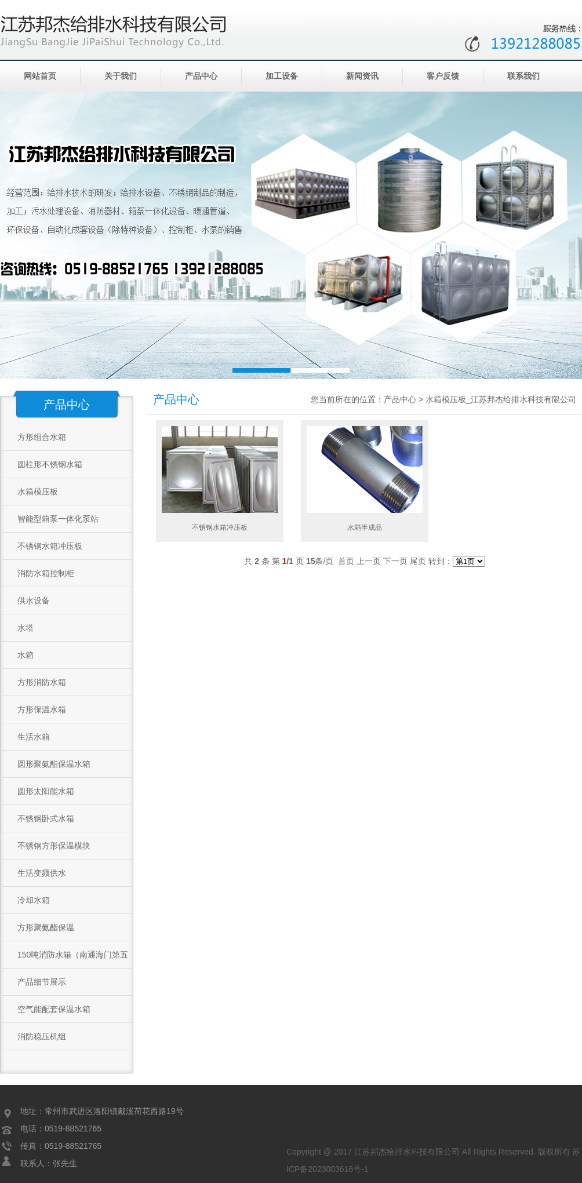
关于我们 (120, 76)
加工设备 (281, 76)
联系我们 (523, 76)
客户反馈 (443, 76)
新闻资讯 (362, 76)
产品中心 (201, 76)
